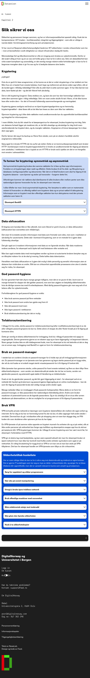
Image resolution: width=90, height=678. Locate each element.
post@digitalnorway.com (14, 613)
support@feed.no (18, 588)
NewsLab (13, 646)
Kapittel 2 (7, 20)
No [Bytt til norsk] (3, 575)
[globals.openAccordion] (45, 202)
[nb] (6, 575)
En (9, 575)
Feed (20, 648)
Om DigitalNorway (11, 595)
